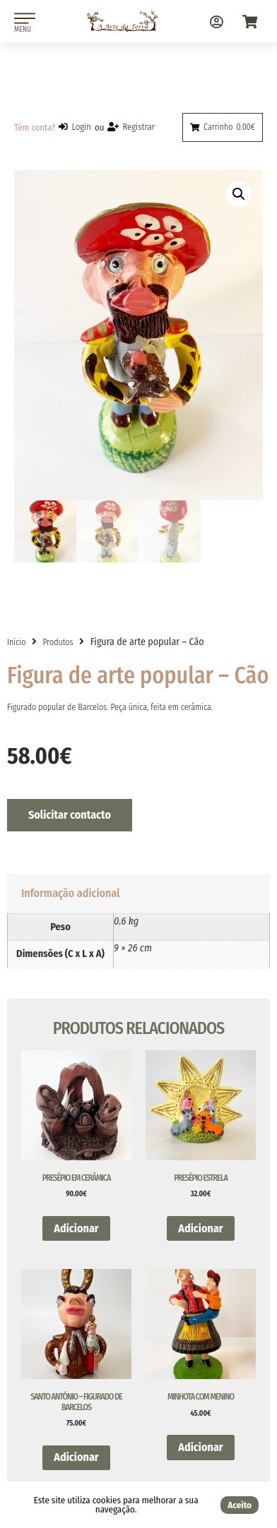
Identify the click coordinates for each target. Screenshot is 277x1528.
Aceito (240, 1505)
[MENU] (24, 18)
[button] (239, 194)
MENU (22, 29)
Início (16, 642)
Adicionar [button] (76, 1228)
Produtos (57, 642)
